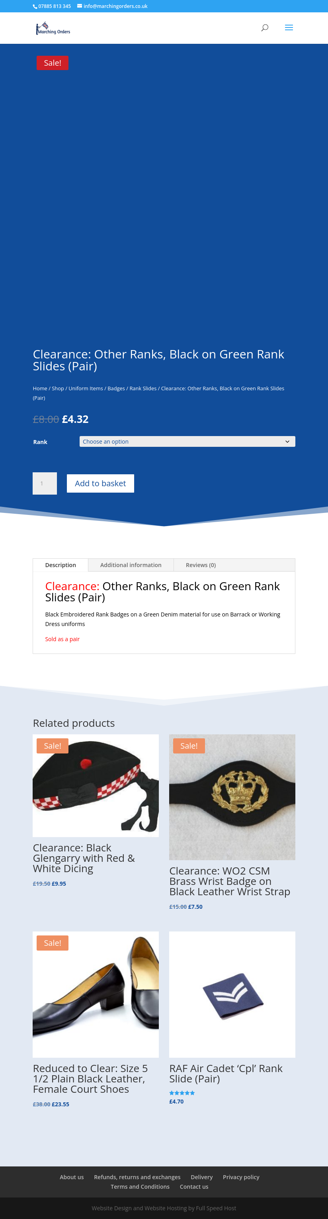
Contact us (194, 1186)
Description (60, 565)
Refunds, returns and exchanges (137, 1177)
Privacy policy (241, 1177)
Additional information (131, 565)
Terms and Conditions (140, 1186)
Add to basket (100, 483)
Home (40, 388)
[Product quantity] (45, 483)
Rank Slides (142, 388)
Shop (58, 388)
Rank (40, 442)
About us (72, 1177)
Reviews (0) (201, 565)
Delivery (202, 1177)
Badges (116, 388)
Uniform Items (85, 388)
